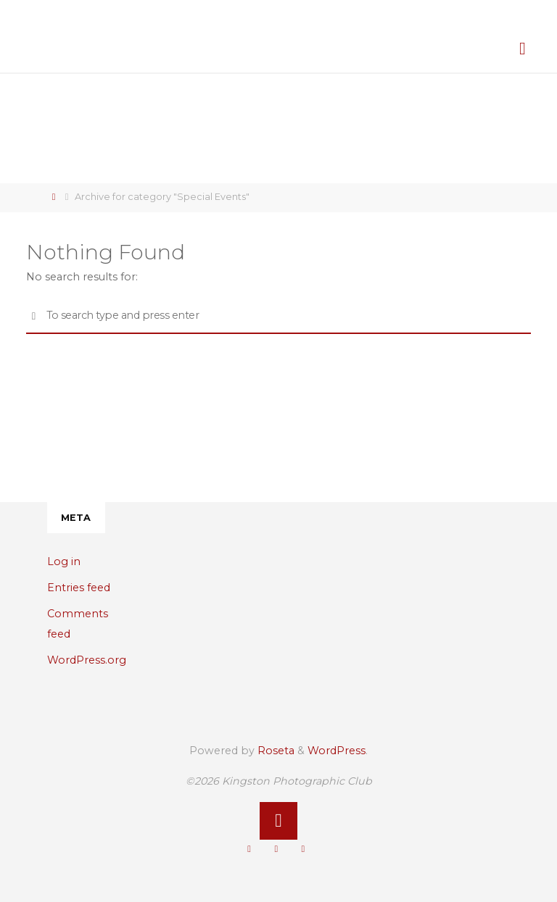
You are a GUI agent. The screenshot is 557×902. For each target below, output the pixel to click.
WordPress (337, 750)
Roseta (274, 750)
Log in (64, 561)
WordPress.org (86, 660)
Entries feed (78, 587)
